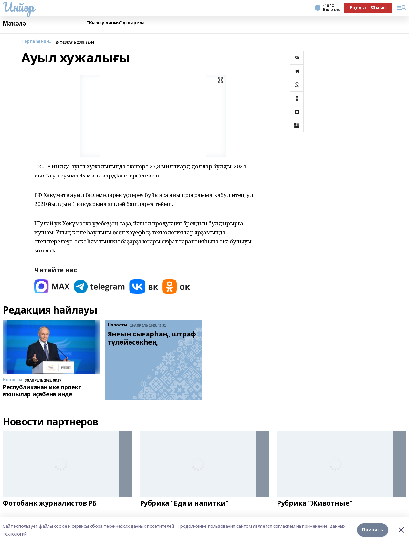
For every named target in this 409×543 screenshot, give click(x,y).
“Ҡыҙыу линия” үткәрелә (116, 23)
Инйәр (18, 7)
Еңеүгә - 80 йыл (368, 8)
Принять (372, 530)
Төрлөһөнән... (37, 41)
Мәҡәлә (14, 23)
